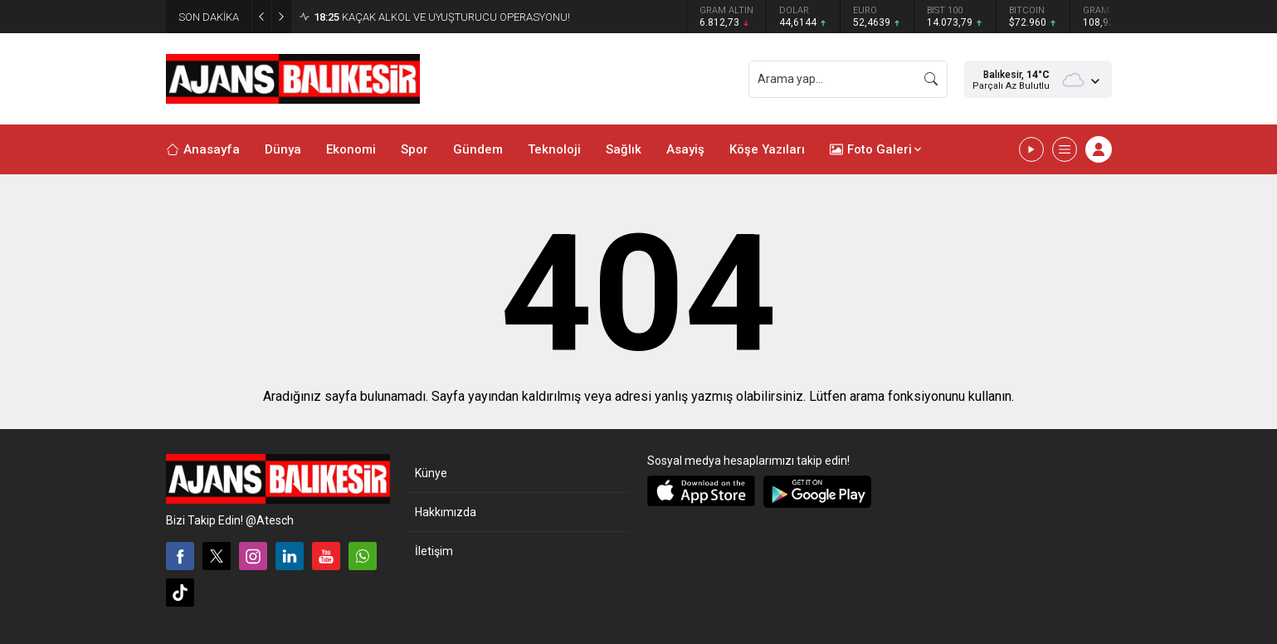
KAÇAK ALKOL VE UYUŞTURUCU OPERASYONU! (442, 17)
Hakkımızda (445, 512)
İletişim (434, 551)
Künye (431, 473)
